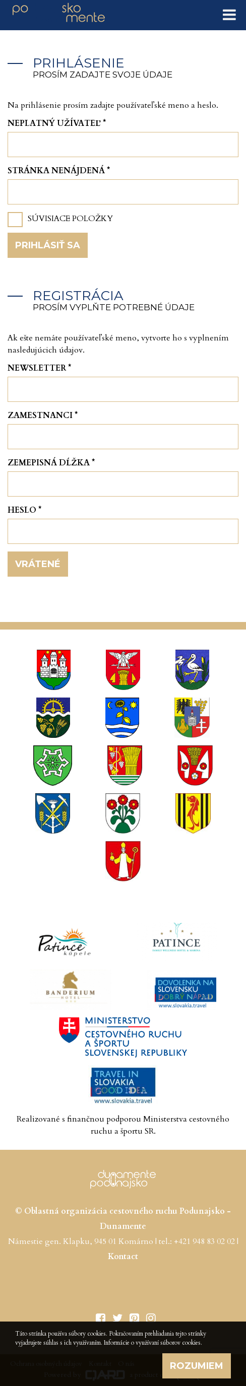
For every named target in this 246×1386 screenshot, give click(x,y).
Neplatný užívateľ (57, 123)
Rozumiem (196, 1365)
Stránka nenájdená (59, 170)
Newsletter (39, 368)
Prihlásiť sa (47, 245)
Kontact (123, 1256)
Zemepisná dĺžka (51, 462)
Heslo (24, 510)
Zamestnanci (43, 415)
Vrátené (37, 564)
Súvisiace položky (70, 218)
